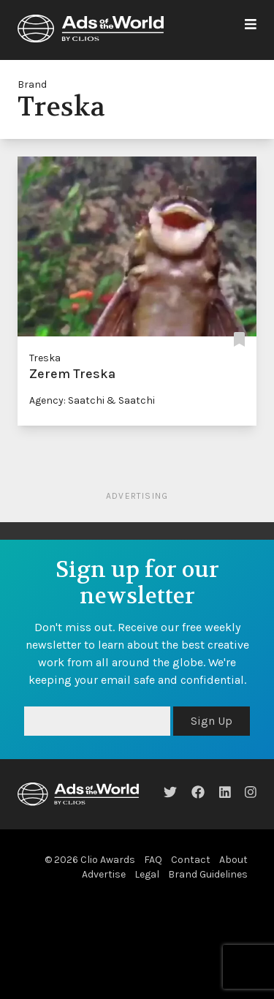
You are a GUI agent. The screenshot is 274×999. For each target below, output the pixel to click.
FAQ (153, 859)
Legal (146, 874)
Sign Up (211, 721)
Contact (190, 859)
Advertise (104, 874)
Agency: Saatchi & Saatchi (92, 400)
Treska (45, 358)
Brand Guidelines (208, 874)
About (233, 859)
